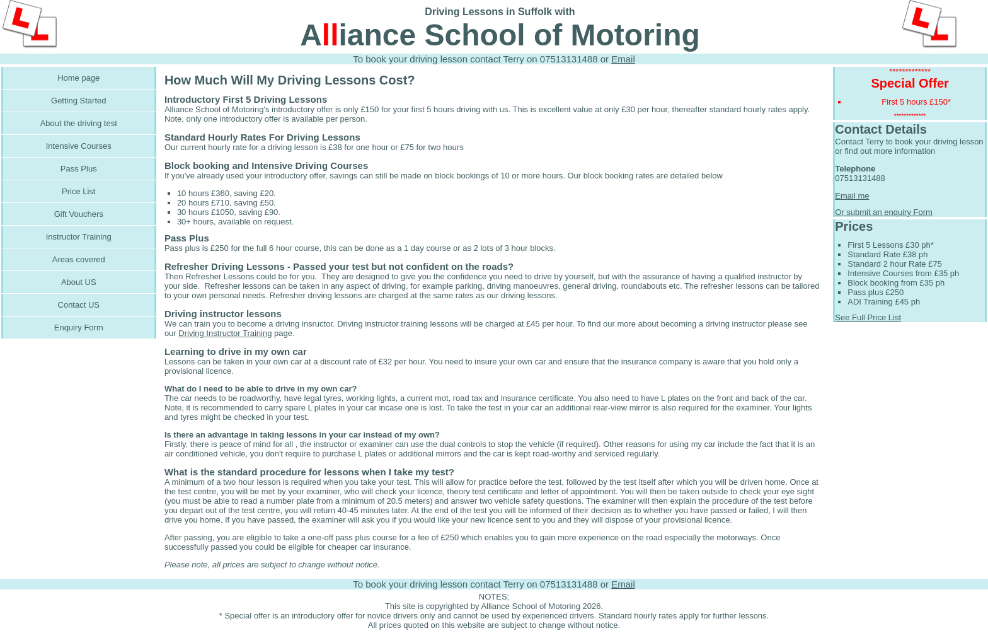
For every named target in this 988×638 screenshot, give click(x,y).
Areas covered (78, 259)
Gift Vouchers (78, 214)
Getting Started (78, 100)
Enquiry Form (78, 327)
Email (623, 59)
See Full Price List (868, 317)
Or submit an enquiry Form (884, 212)
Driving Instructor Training (225, 333)
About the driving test (78, 123)
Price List (78, 191)
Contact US (79, 305)
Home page (78, 78)
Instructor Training (79, 236)
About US (78, 282)
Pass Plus (78, 168)
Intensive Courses (79, 146)
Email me (852, 195)
